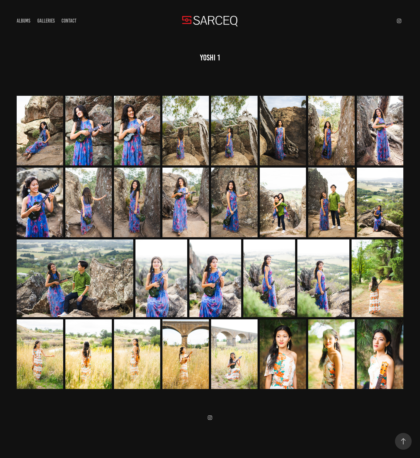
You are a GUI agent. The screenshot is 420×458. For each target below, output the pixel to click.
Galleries (46, 21)
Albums (23, 21)
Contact (68, 21)
